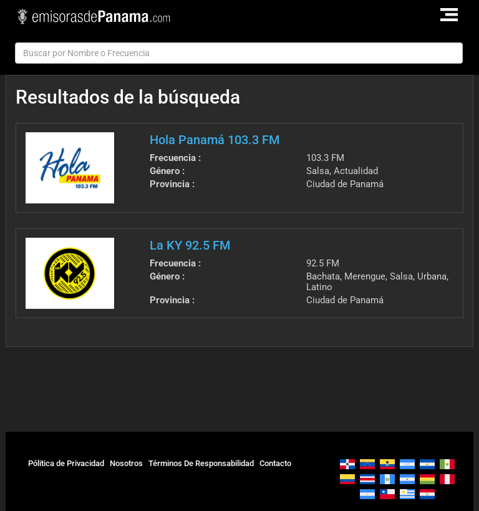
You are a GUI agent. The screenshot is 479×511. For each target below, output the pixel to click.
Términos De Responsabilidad (201, 463)
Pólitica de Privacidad (66, 463)
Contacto (275, 463)
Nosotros (126, 463)
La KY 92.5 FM (190, 245)
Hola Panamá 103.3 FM (214, 139)
